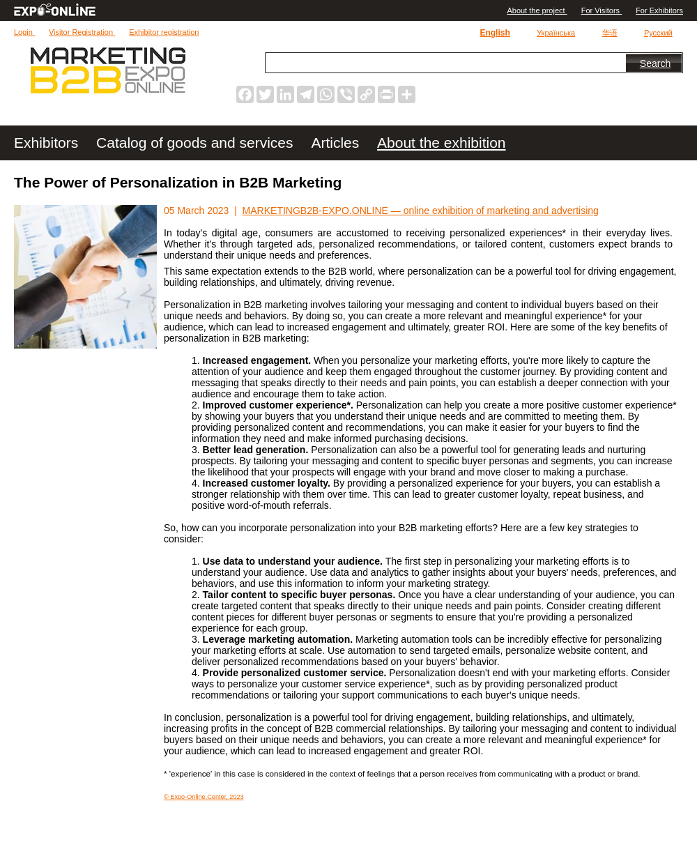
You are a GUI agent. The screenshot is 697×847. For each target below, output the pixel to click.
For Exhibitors (659, 10)
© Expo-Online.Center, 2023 (204, 796)
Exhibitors (48, 143)
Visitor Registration (82, 32)
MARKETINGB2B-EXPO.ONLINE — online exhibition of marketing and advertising (421, 210)
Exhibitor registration (164, 32)
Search (655, 63)
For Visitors (601, 10)
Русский (658, 33)
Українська (556, 33)
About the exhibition (441, 143)
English (495, 33)
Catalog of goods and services (196, 143)
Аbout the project (537, 10)
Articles (337, 143)
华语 (610, 33)
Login (24, 32)
